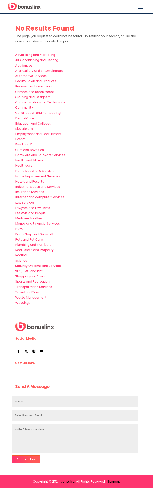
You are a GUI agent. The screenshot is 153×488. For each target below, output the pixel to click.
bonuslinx (67, 481)
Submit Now (26, 459)
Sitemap (113, 481)
